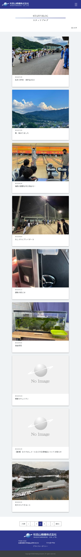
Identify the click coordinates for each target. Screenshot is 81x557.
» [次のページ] (52, 524)
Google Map (50, 543)
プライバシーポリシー (40, 546)
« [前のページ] (28, 524)
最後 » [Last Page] (58, 524)
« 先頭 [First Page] (23, 524)
